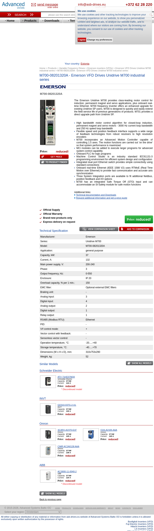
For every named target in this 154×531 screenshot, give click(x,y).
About (110, 502)
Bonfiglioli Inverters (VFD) (140, 515)
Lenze (8, 138)
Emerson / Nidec (15, 105)
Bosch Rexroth (14, 93)
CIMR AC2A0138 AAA (68, 440)
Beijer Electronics (16, 87)
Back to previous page (50, 493)
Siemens (10, 168)
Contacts (126, 502)
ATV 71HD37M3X (66, 370)
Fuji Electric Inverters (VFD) (139, 518)
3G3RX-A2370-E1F (67, 424)
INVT (8, 132)
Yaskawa (10, 183)
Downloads (78, 502)
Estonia (45, 4)
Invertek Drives (14, 129)
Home (57, 502)
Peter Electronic (14, 203)
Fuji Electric (12, 117)
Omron (9, 150)
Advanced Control (16, 84)
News (117, 502)
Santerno (10, 159)
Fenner (9, 114)
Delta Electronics (15, 99)
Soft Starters (10, 188)
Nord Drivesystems (16, 147)
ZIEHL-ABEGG (14, 180)
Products (66, 502)
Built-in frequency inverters (16, 288)
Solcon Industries (15, 209)
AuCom (9, 194)
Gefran (9, 120)
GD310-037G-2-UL (67, 398)
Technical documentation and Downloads (96, 188)
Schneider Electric (16, 162)
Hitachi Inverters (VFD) (142, 520)
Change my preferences (99, 39)
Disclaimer (138, 502)
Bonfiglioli (11, 90)
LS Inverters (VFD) (144, 522)
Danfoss (10, 96)
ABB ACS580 (146, 527)
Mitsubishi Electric (16, 144)
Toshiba (9, 171)
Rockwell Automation (18, 156)
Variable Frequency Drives (19, 78)
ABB (7, 81)
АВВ (7, 191)
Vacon (8, 174)
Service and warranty (95, 502)
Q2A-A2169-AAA (108, 424)
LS (6, 141)
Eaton (8, 102)
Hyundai (10, 126)
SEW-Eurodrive (14, 165)
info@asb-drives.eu (106, 4)
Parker (9, 153)
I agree (81, 39)
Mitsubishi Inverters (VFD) (140, 525)
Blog (6, 248)
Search (20, 14)
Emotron (10, 108)
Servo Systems (12, 214)
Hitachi (9, 123)
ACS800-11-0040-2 (67, 465)
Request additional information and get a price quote (101, 191)
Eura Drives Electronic (18, 111)
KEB (7, 135)
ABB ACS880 (146, 530)
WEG (8, 177)
